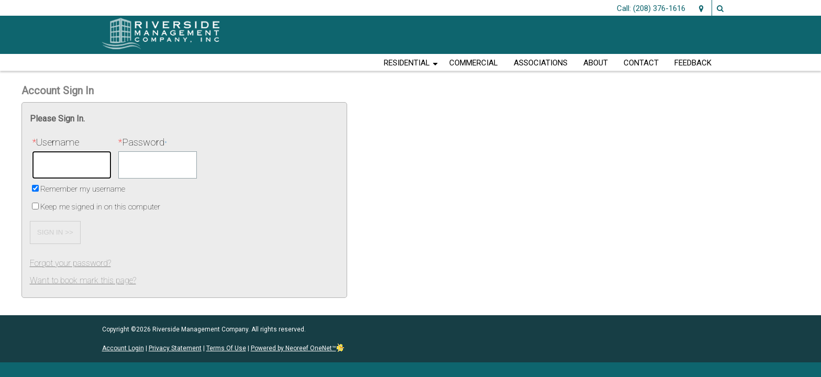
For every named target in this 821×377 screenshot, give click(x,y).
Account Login (123, 348)
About (595, 63)
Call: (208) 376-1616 (651, 8)
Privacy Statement (175, 348)
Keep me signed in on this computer (100, 207)
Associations (541, 63)
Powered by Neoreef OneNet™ (298, 348)
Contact (641, 63)
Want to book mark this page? (83, 280)
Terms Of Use (226, 348)
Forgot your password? (70, 263)
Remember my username (82, 189)
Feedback (693, 63)
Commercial (473, 63)
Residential (407, 63)
